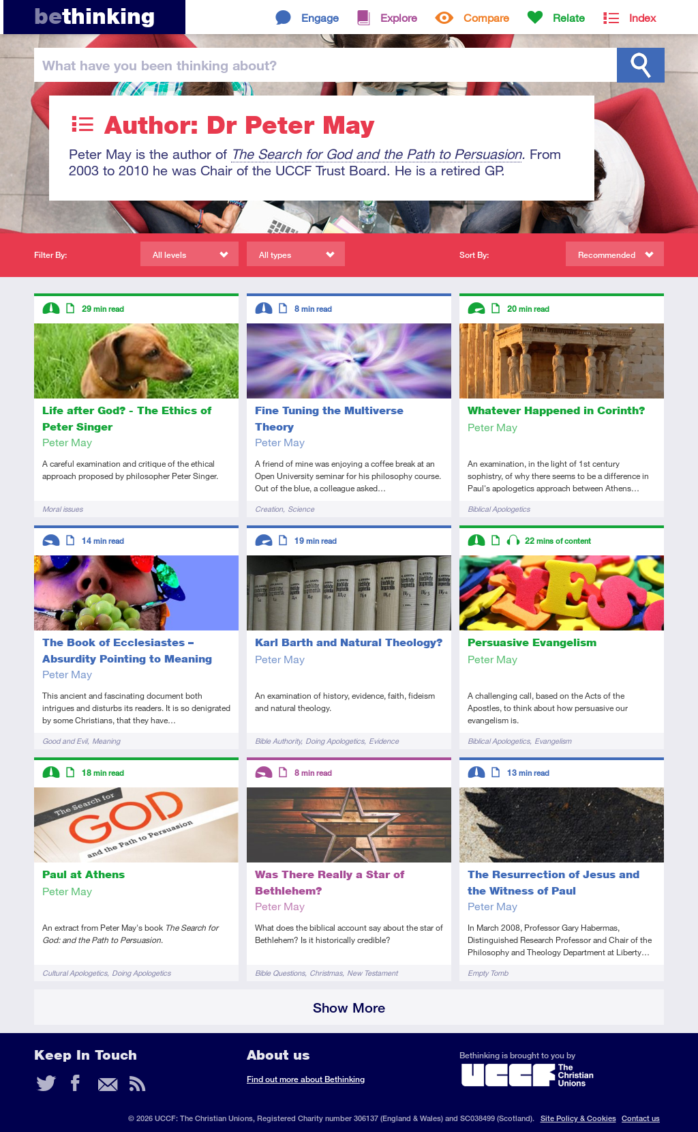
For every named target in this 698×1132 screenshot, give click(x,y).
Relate (569, 17)
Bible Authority (278, 740)
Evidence (384, 740)
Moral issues (62, 508)
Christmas (325, 972)
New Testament (372, 972)
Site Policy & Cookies (578, 1118)
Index (642, 17)
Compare (486, 17)
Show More (349, 1007)
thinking (94, 16)
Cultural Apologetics (74, 972)
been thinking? (159, 65)
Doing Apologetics (334, 740)
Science (301, 508)
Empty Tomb (488, 972)
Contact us (641, 1118)
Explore (398, 17)
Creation (269, 508)
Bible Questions (280, 972)
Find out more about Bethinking (306, 1079)
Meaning (106, 740)
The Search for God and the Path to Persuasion (376, 154)
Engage (320, 17)
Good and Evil (64, 740)
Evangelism (552, 740)
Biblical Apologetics (499, 508)
